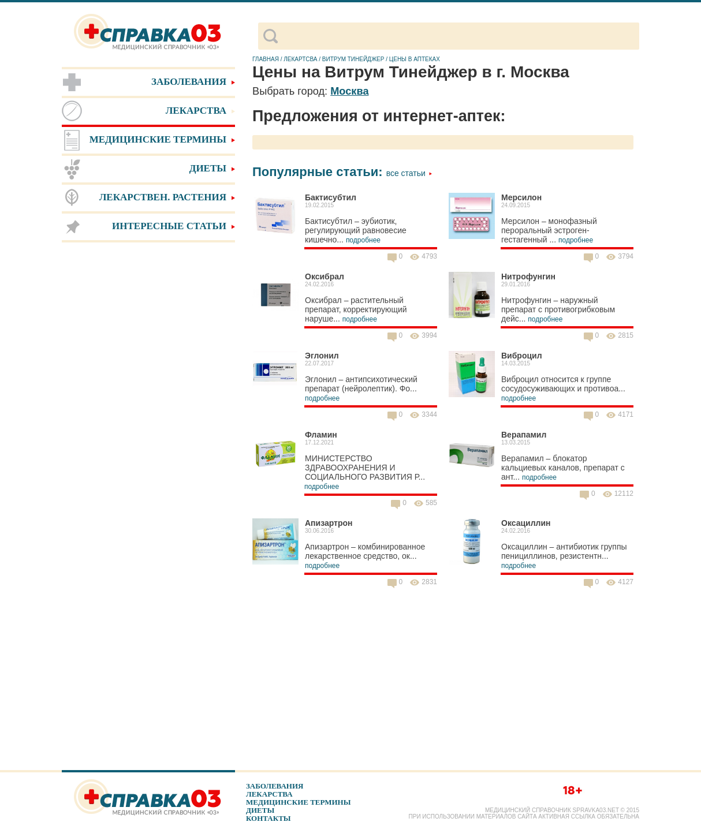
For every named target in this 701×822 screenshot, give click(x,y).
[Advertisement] (148, 427)
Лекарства (269, 794)
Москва (349, 91)
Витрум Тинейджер (353, 59)
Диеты (260, 810)
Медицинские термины (298, 802)
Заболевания (274, 786)
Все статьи (409, 173)
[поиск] (458, 36)
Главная (265, 59)
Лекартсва (300, 59)
